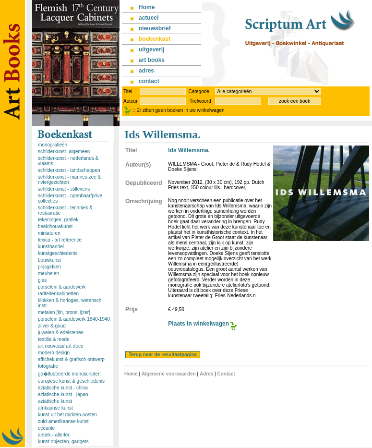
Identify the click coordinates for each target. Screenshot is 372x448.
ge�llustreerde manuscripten (69, 373)
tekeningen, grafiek (58, 219)
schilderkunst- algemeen (64, 151)
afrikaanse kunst (55, 408)
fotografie (48, 366)
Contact (226, 373)
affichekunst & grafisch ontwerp (71, 359)
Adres (206, 373)
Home (131, 373)
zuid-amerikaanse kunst (63, 421)
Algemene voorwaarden (169, 373)
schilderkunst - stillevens (64, 189)
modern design (54, 352)
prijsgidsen (49, 266)
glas (42, 280)
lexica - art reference (60, 239)
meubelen (48, 273)
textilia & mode (54, 339)
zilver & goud (52, 325)
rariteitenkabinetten (58, 293)
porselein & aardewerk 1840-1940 (74, 319)
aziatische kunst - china (63, 387)
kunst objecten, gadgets (63, 441)
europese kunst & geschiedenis (71, 381)
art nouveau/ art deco (61, 346)
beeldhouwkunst (55, 226)
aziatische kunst (55, 401)
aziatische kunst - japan (63, 394)
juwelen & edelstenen (61, 332)
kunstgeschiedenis (57, 253)
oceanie (46, 428)
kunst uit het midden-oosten (67, 414)
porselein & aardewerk (62, 287)
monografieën (52, 144)
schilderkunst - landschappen (69, 170)
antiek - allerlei (53, 434)
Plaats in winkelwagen (198, 323)
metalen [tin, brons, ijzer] (64, 312)
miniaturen (49, 233)
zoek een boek (294, 101)
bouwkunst (49, 260)
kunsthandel (51, 246)
